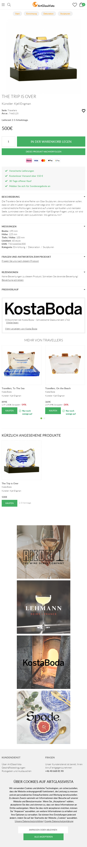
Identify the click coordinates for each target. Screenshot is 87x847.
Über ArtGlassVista (11, 764)
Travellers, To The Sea (13, 388)
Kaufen (9, 410)
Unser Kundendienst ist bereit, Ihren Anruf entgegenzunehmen (64, 767)
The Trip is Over (10, 483)
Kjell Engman (22, 103)
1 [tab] (41, 420)
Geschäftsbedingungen (13, 767)
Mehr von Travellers (43, 340)
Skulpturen (48, 247)
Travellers (12, 110)
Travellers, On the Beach (58, 388)
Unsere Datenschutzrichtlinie (29, 821)
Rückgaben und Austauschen (16, 771)
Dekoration (34, 247)
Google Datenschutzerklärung (59, 821)
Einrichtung (19, 247)
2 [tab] (44, 420)
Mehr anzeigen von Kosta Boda (21, 328)
